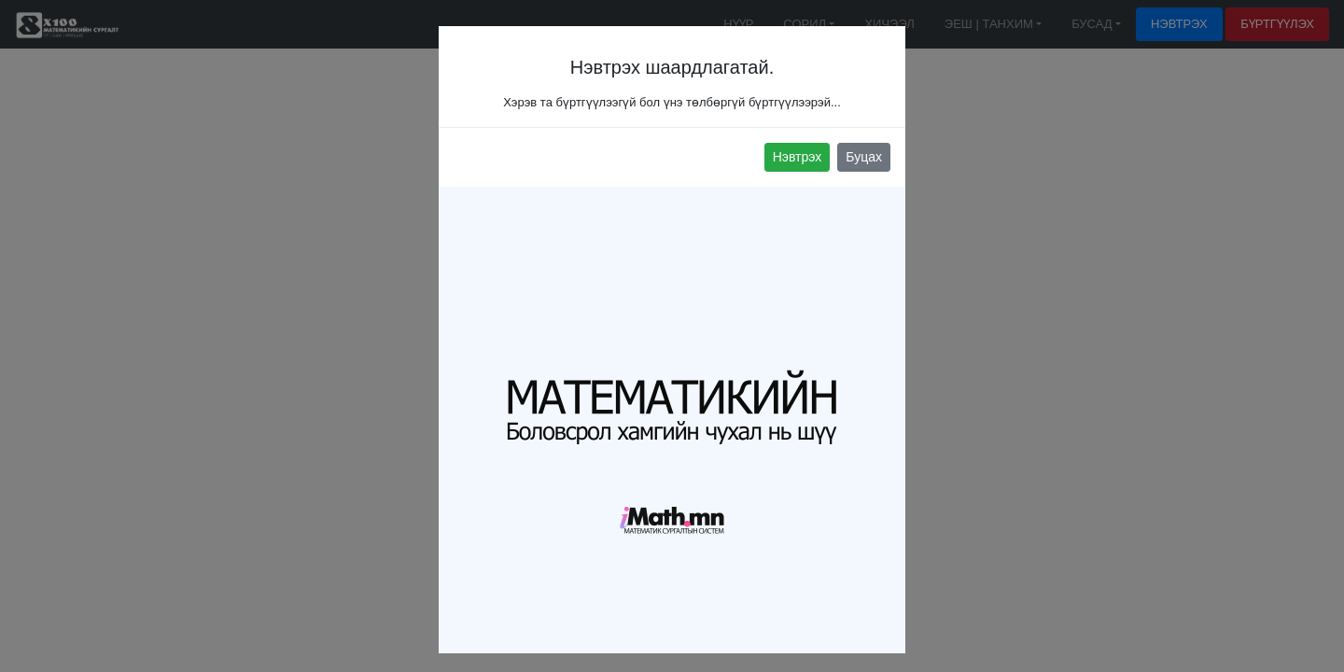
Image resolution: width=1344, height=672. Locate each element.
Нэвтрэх (797, 156)
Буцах (864, 156)
